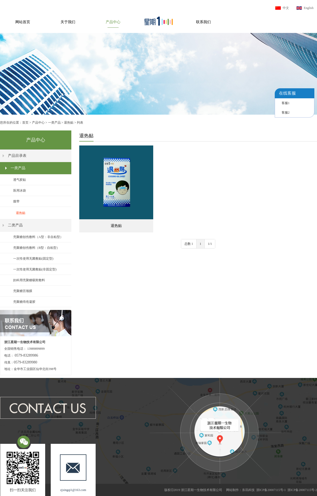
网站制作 (232, 490)
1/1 (210, 244)
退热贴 (68, 122)
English (309, 8)
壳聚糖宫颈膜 (22, 291)
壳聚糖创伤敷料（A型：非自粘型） (38, 237)
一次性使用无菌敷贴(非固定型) (35, 269)
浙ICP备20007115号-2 (302, 490)
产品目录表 (17, 156)
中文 (286, 8)
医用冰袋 (19, 190)
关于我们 (67, 22)
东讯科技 (248, 490)
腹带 (16, 201)
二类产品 (15, 225)
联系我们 (203, 22)
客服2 (286, 112)
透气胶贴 (19, 180)
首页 (25, 122)
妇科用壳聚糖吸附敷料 (29, 280)
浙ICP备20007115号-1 (271, 490)
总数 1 (188, 244)
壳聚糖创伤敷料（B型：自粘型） (36, 248)
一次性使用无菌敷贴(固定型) (33, 258)
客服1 (286, 103)
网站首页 (22, 22)
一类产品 (54, 122)
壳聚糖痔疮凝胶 (24, 302)
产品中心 (113, 22)
